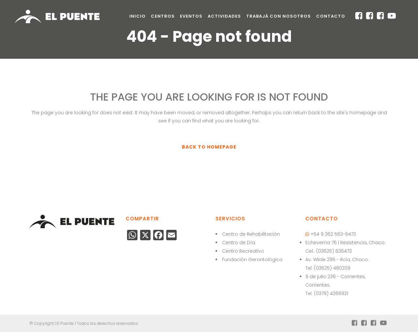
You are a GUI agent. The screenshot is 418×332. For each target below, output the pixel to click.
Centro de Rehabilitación (251, 234)
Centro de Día (238, 242)
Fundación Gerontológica (252, 259)
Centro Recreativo (243, 251)
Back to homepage (209, 147)
